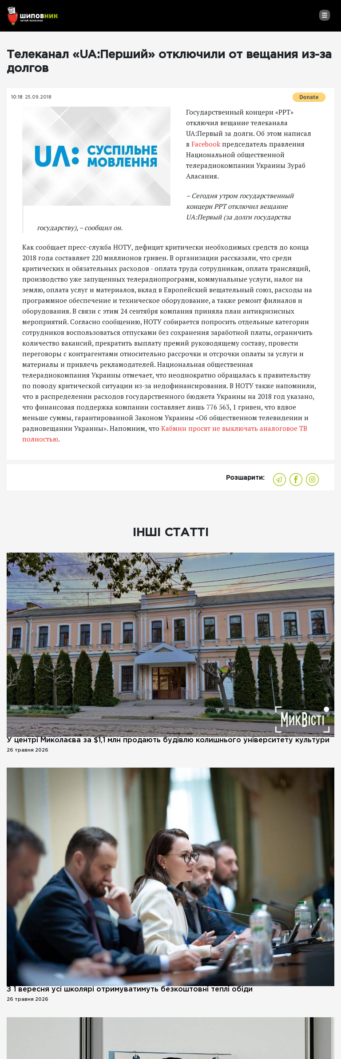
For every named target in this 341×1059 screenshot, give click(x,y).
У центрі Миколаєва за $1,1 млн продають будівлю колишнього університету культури (168, 740)
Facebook (205, 143)
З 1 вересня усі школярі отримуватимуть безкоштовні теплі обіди (130, 989)
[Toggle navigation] (324, 15)
